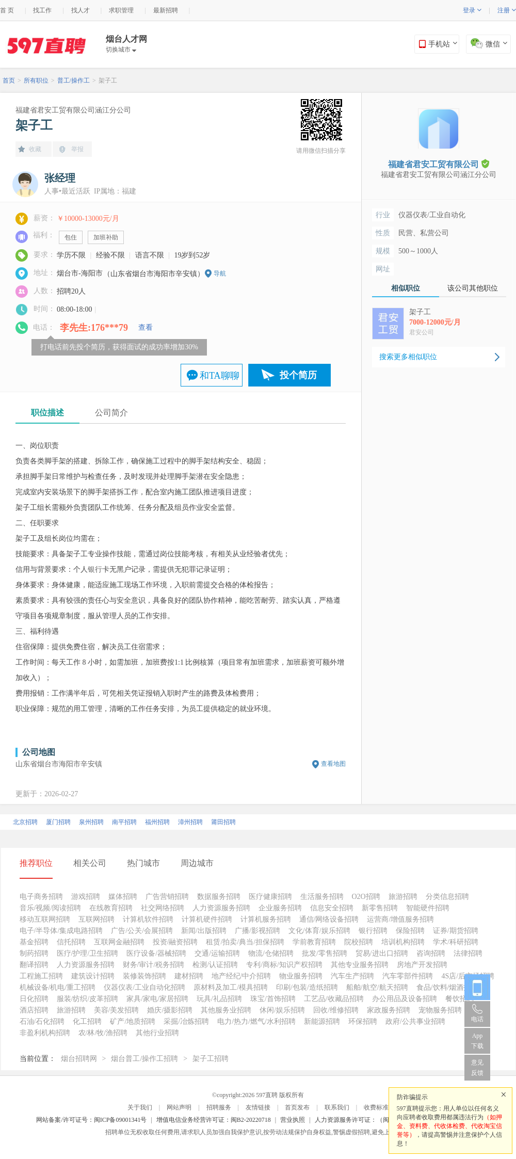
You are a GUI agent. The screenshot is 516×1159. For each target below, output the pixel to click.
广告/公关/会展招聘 (142, 931)
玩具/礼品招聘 (219, 999)
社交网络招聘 (162, 908)
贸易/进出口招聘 (382, 953)
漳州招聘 (190, 822)
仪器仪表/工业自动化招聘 (144, 987)
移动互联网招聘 (45, 919)
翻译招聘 (34, 965)
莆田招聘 (223, 822)
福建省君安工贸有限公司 (438, 164)
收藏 (35, 149)
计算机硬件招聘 (207, 919)
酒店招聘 (34, 1010)
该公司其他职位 (472, 288)
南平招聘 (124, 822)
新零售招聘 (380, 908)
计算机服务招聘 (265, 919)
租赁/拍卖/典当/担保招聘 (245, 942)
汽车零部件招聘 (407, 976)
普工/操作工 (73, 80)
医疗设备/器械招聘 (156, 953)
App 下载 (477, 1041)
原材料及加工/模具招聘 (231, 987)
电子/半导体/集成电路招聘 (61, 931)
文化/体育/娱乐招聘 (319, 931)
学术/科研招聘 (455, 942)
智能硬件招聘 (427, 908)
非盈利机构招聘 (45, 1033)
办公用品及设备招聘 (404, 999)
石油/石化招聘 (42, 1021)
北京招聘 (25, 822)
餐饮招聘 (459, 999)
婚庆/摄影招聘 (169, 1010)
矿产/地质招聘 (132, 1021)
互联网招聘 (96, 919)
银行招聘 (373, 931)
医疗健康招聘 (270, 896)
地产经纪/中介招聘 (241, 976)
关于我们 (139, 1107)
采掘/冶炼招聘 (186, 1021)
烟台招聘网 (79, 1059)
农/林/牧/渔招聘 (103, 1033)
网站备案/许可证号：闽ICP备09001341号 (91, 1119)
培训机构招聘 (403, 942)
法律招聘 (468, 953)
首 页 (7, 10)
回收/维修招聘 (336, 1010)
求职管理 (121, 10)
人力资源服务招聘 (221, 908)
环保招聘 (362, 1021)
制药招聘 (34, 953)
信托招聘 (71, 942)
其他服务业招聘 (226, 1010)
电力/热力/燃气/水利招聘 (256, 1021)
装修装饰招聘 (144, 976)
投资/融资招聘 (175, 942)
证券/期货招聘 (455, 931)
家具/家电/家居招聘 (157, 999)
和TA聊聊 (219, 376)
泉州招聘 (91, 822)
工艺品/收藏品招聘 (334, 999)
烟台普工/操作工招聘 (144, 1059)
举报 (77, 149)
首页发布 (297, 1107)
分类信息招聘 (447, 896)
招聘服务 (218, 1107)
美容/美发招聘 (116, 1010)
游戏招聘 (85, 896)
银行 (95, 569)
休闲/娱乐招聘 (282, 1010)
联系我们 (337, 1107)
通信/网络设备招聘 (329, 919)
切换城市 (121, 49)
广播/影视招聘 (257, 931)
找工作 (42, 10)
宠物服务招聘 (440, 1010)
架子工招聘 (210, 1059)
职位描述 (47, 412)
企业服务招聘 (280, 908)
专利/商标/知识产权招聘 (284, 965)
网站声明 (179, 1107)
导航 (220, 273)
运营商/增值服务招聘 (400, 919)
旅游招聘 (403, 896)
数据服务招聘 (218, 896)
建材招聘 (188, 976)
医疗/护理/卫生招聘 (88, 953)
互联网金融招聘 (119, 942)
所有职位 (36, 80)
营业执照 (292, 1119)
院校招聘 (358, 942)
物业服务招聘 (300, 976)
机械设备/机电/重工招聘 (58, 987)
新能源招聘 (322, 1021)
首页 (9, 80)
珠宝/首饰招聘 (273, 999)
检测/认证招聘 (215, 965)
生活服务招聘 (322, 896)
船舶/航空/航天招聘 (377, 987)
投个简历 (298, 375)
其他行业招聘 (157, 1033)
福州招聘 (157, 822)
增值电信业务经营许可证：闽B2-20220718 (213, 1119)
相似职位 (405, 288)
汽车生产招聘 (352, 976)
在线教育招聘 (111, 908)
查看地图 (333, 763)
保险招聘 (410, 931)
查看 (145, 327)
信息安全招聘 (331, 908)
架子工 (108, 80)
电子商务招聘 (41, 896)
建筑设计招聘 (93, 976)
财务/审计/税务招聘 (154, 965)
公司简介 (111, 412)
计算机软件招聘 (148, 919)
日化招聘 (34, 999)
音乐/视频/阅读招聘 (51, 908)
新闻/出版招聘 (204, 931)
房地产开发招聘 (422, 965)
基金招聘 (34, 942)
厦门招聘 (58, 822)
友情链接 (258, 1107)
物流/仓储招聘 (271, 953)
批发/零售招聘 (324, 953)
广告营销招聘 (167, 896)
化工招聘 (87, 1021)
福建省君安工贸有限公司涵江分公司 (73, 110)
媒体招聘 (122, 896)
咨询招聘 (430, 953)
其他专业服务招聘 (360, 965)
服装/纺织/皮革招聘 (88, 999)
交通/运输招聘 (217, 953)
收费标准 (376, 1107)
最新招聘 (165, 10)
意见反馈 (477, 1067)
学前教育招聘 (314, 942)
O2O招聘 (366, 896)
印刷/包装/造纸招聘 (307, 987)
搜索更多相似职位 (408, 357)
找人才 (80, 10)
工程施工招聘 (41, 976)
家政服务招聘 (388, 1010)
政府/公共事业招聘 (415, 1021)
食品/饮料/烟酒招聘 (447, 987)
